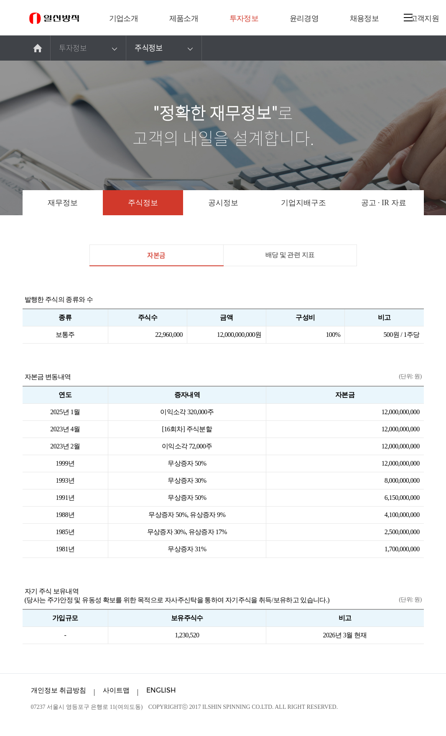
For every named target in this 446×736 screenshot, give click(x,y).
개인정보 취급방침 (58, 690)
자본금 (156, 258)
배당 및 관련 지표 (290, 254)
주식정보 (165, 48)
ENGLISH (161, 690)
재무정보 (63, 203)
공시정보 (223, 203)
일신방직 (54, 18)
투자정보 (89, 48)
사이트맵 (116, 690)
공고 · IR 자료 (383, 203)
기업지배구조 (303, 203)
